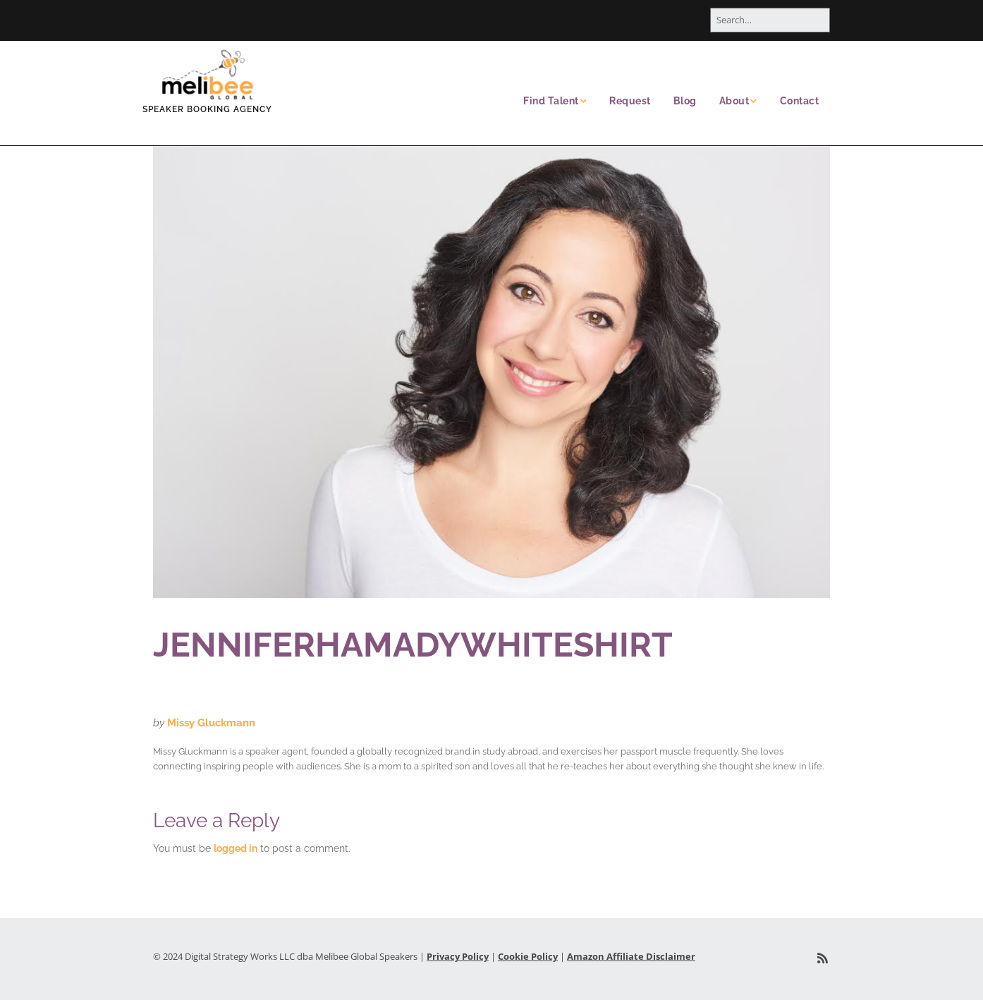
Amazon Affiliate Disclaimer (631, 956)
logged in (235, 848)
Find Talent (551, 100)
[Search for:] (770, 20)
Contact (799, 100)
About (734, 100)
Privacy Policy (458, 956)
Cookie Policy (528, 956)
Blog (685, 100)
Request (630, 100)
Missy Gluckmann (211, 723)
